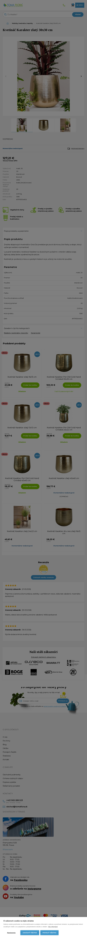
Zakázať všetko (30, 933)
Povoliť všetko (49, 933)
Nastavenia (11, 933)
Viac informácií (53, 927)
